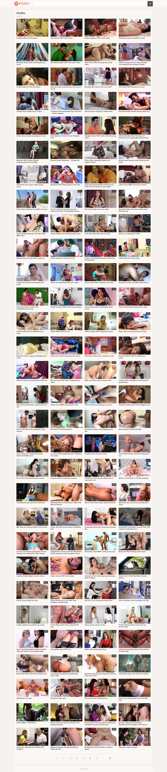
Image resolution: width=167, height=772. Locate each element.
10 (110, 758)
